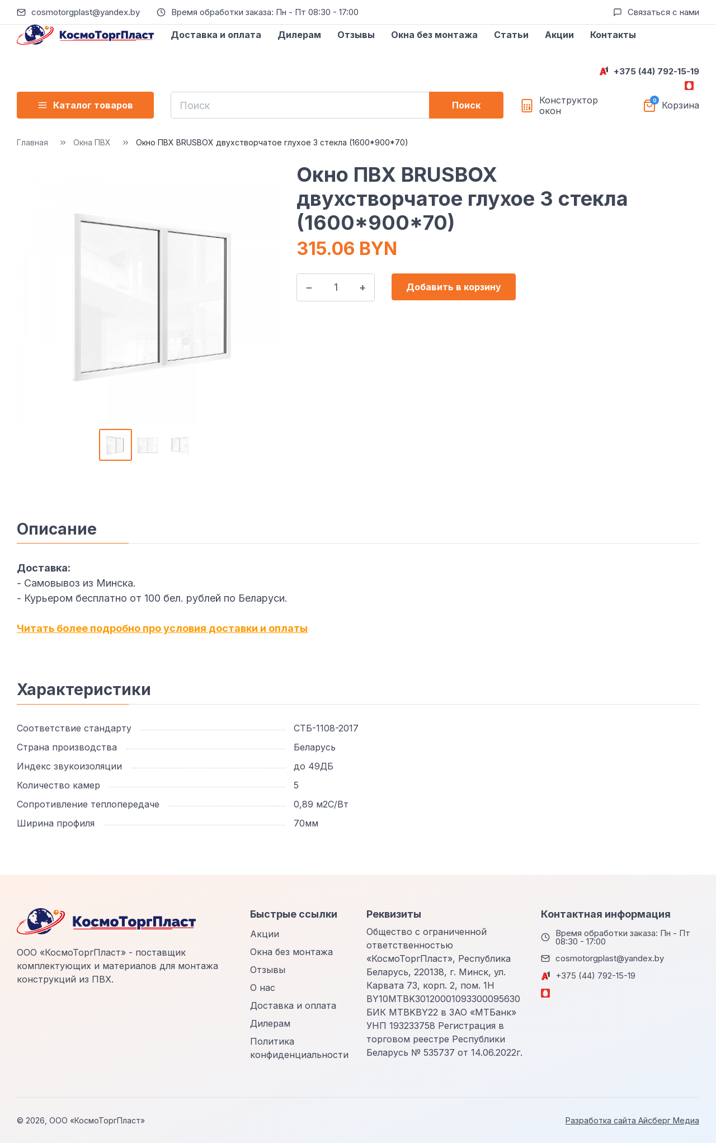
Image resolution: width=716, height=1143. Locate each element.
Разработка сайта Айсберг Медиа (632, 1120)
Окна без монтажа (434, 34)
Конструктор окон (568, 105)
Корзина (680, 105)
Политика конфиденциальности (299, 1048)
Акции (559, 34)
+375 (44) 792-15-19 (656, 71)
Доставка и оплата (216, 34)
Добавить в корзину (453, 286)
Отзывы (356, 34)
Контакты (613, 34)
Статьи (511, 34)
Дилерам (299, 34)
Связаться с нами (663, 12)
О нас (262, 987)
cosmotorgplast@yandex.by (85, 12)
